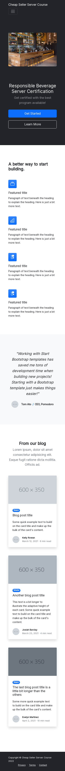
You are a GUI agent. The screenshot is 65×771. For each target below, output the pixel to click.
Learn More (32, 124)
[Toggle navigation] (13, 11)
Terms (32, 765)
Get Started (32, 113)
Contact (43, 765)
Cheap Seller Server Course (27, 4)
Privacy (22, 765)
